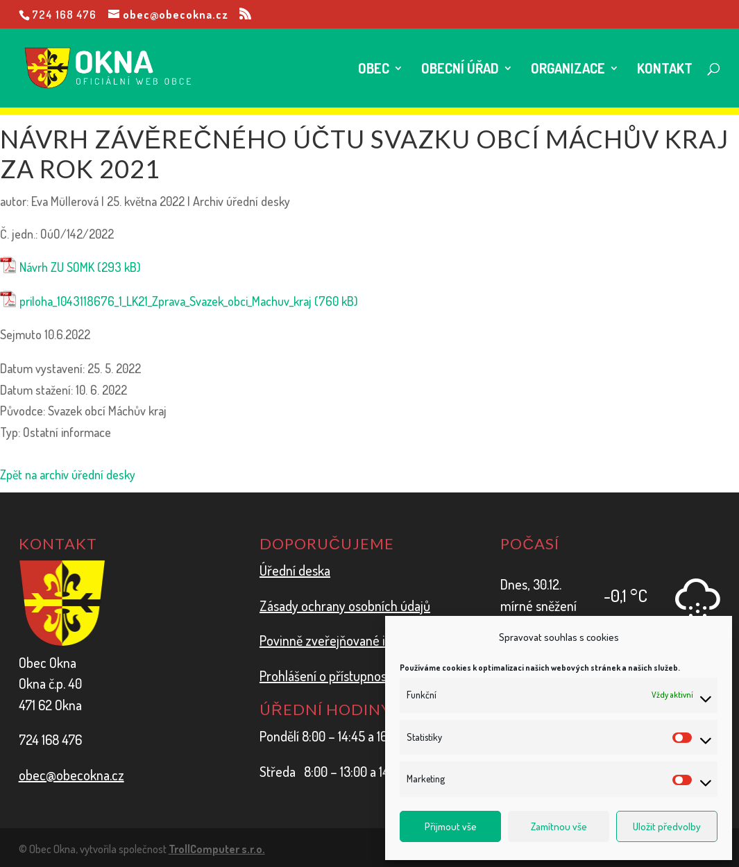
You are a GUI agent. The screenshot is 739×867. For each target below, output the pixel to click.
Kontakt (665, 70)
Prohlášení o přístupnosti (326, 676)
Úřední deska (295, 570)
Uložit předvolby (667, 826)
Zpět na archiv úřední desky (67, 474)
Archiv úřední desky (241, 201)
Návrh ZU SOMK (56, 267)
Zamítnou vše (559, 826)
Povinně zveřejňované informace (349, 640)
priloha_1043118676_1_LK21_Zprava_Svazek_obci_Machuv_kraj (165, 301)
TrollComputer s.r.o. (217, 849)
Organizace (568, 70)
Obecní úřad (460, 70)
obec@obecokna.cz (71, 775)
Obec (373, 70)
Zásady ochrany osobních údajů (345, 605)
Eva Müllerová (65, 201)
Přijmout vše (451, 826)
